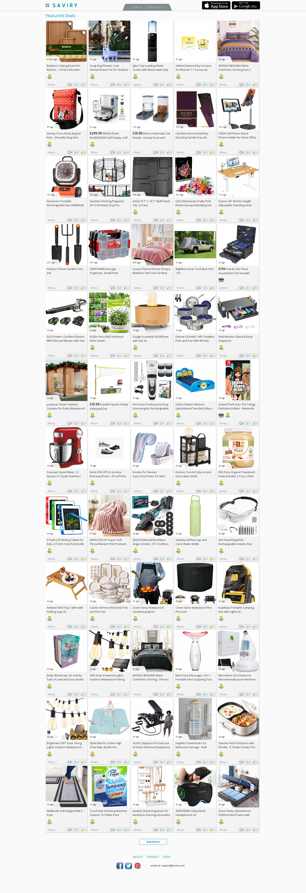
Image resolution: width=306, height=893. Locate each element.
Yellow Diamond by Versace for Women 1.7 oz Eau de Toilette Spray (193, 70)
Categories (154, 7)
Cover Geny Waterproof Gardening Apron (148, 610)
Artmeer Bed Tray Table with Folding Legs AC (65, 610)
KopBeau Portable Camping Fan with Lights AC (236, 610)
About (138, 857)
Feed (166, 857)
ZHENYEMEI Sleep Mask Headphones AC (191, 813)
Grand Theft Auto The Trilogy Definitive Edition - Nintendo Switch (236, 408)
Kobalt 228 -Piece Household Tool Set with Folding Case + (234, 273)
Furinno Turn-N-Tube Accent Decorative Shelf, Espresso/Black (193, 476)
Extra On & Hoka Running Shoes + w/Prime (108, 474)
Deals (135, 7)
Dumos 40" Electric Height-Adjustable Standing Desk (235, 203)
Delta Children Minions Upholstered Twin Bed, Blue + (194, 408)
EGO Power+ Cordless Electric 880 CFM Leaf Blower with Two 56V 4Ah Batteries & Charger (66, 341)
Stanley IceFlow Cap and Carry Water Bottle (191, 542)
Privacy (153, 857)
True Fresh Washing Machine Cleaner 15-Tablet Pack (108, 813)
